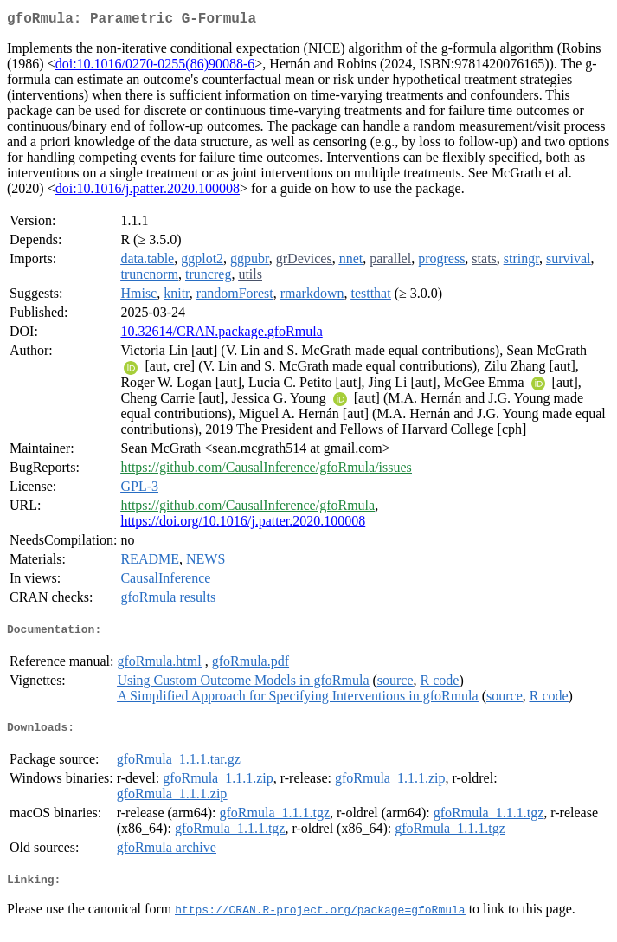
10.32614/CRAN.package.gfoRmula (221, 334)
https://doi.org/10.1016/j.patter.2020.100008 (242, 524)
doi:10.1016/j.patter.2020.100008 (147, 191)
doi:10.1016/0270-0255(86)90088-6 (155, 67)
